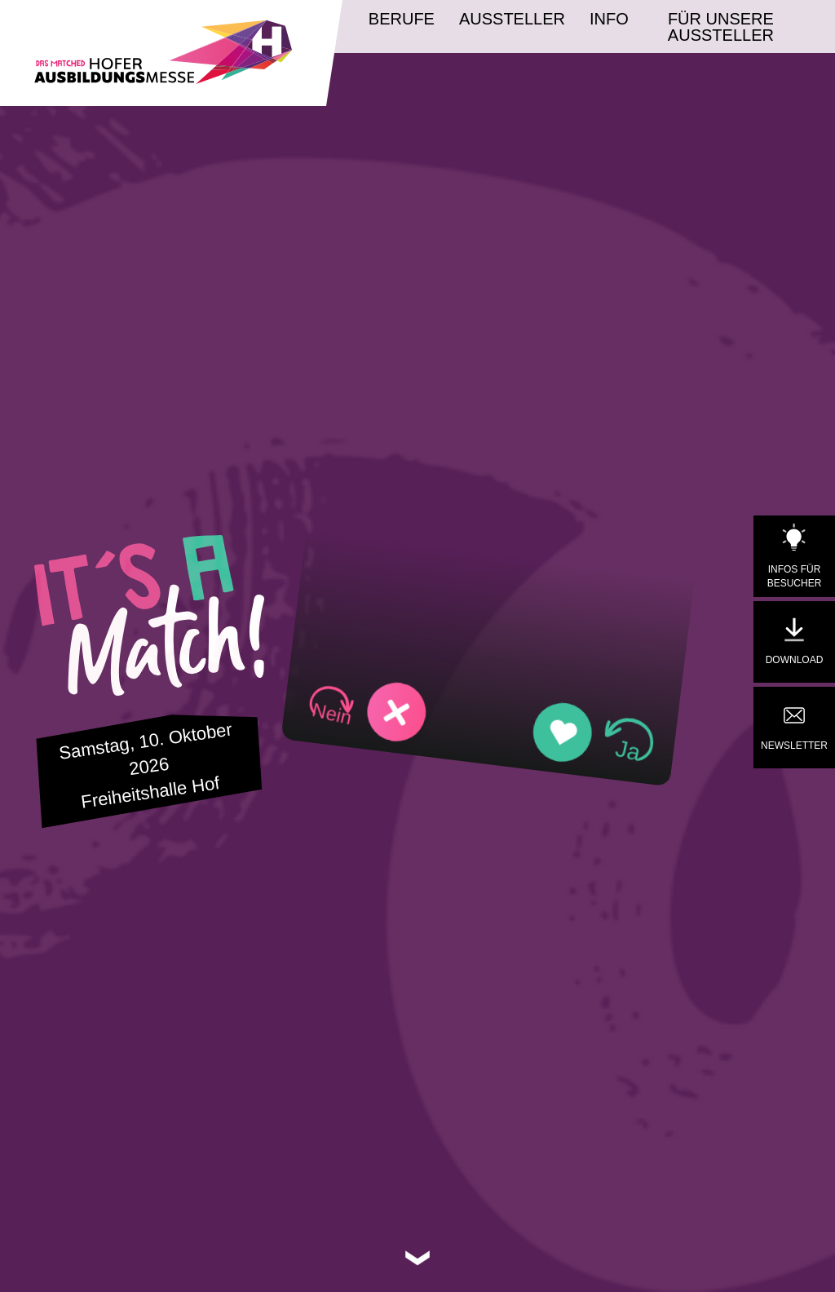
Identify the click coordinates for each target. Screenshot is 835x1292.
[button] (368, 709)
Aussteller (512, 19)
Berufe (402, 19)
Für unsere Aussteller (721, 27)
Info (609, 19)
